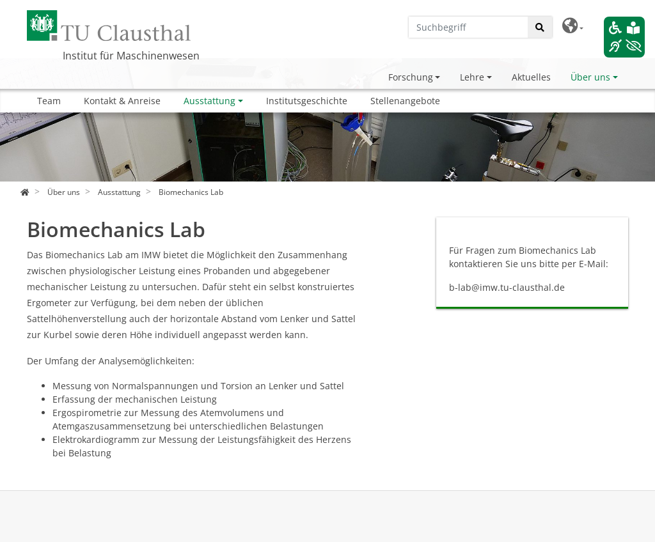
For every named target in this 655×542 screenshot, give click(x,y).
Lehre (472, 77)
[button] (572, 25)
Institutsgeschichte (306, 101)
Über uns (590, 77)
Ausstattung (209, 101)
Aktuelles (531, 77)
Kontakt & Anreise (122, 101)
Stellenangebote (405, 101)
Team (49, 101)
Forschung (410, 77)
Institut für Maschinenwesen (131, 56)
